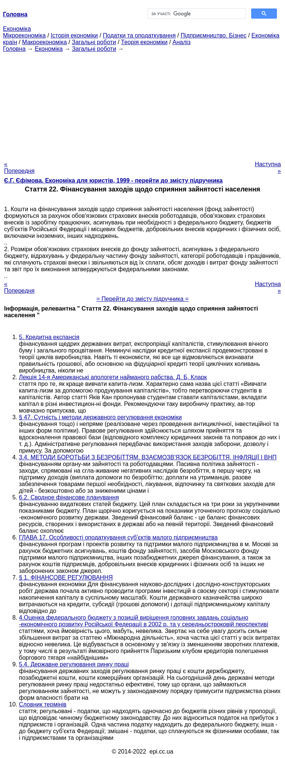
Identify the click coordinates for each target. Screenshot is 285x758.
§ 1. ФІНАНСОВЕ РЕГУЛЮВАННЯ (66, 577)
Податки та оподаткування (139, 35)
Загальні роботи (94, 42)
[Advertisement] (142, 104)
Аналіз (182, 42)
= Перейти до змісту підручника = (142, 299)
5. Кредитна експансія (49, 337)
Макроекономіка (44, 42)
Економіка (17, 29)
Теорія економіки (144, 42)
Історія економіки (74, 35)
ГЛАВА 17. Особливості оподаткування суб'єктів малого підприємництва (118, 537)
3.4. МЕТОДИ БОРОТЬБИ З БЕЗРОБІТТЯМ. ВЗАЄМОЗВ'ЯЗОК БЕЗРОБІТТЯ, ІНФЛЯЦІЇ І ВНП (147, 457)
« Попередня (19, 167)
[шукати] (196, 13)
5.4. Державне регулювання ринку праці (74, 664)
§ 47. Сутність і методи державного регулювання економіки (100, 417)
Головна (14, 49)
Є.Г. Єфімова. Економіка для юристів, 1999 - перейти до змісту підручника (113, 180)
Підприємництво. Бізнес (214, 35)
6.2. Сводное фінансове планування (69, 497)
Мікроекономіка (24, 35)
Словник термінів (42, 704)
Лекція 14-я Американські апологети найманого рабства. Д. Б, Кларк (113, 377)
